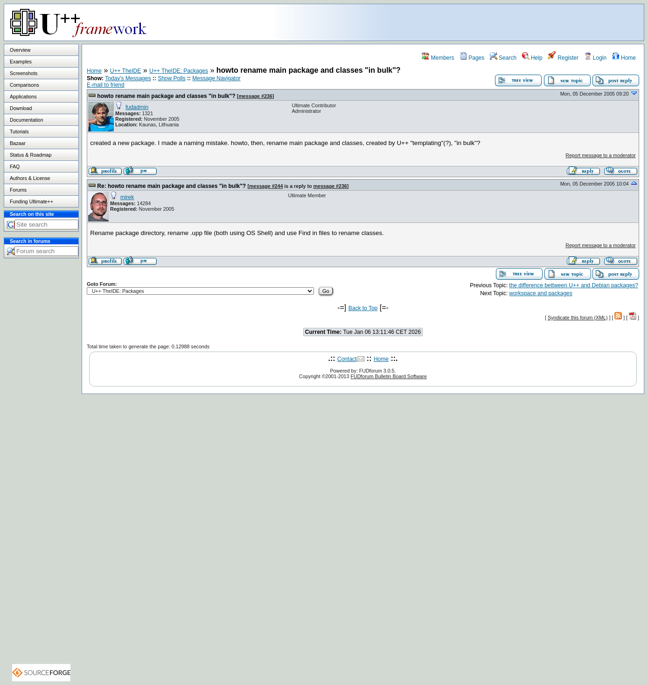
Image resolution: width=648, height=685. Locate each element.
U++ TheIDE (125, 71)
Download (21, 108)
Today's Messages (128, 78)
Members (438, 58)
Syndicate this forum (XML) (578, 317)
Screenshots (23, 73)
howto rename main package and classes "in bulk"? (166, 96)
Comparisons (24, 85)
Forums (18, 190)
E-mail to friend (106, 85)
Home (624, 58)
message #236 (255, 96)
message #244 (266, 186)
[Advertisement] (527, 22)
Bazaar (18, 143)
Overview (20, 50)
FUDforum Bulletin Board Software (388, 376)
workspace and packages (540, 293)
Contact (346, 359)
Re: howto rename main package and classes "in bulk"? (171, 186)
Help (532, 58)
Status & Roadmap (30, 155)
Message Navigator (216, 78)
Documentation (26, 120)
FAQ (15, 166)
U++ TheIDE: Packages (178, 71)
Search (503, 58)
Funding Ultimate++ (31, 201)
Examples (21, 61)
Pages (472, 58)
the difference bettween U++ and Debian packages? (573, 285)
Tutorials (19, 131)
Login (595, 58)
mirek (127, 197)
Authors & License (30, 178)
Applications (23, 96)
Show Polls (171, 78)
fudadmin (136, 107)
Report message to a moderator (600, 155)
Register (563, 58)
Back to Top (362, 308)
